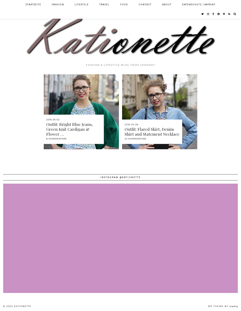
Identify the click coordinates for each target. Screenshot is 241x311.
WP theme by (223, 306)
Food (124, 4)
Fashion (58, 4)
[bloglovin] (224, 14)
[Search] (235, 14)
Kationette (22, 306)
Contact (145, 4)
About (167, 4)
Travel (104, 4)
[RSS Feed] (229, 14)
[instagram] (208, 14)
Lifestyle (82, 4)
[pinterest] (218, 14)
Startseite (33, 4)
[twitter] (202, 14)
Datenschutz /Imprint (199, 4)
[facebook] (213, 14)
